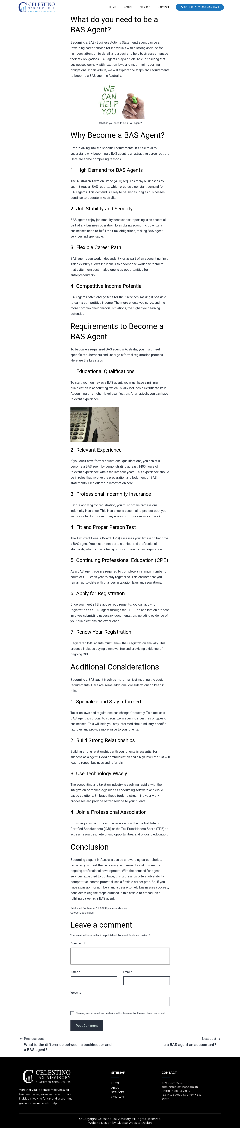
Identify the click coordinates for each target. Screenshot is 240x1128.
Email (127, 972)
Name (75, 972)
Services (145, 7)
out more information (110, 483)
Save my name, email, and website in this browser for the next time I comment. (120, 1013)
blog (91, 912)
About (128, 7)
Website (75, 992)
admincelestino (118, 908)
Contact (163, 7)
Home (112, 7)
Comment (77, 943)
